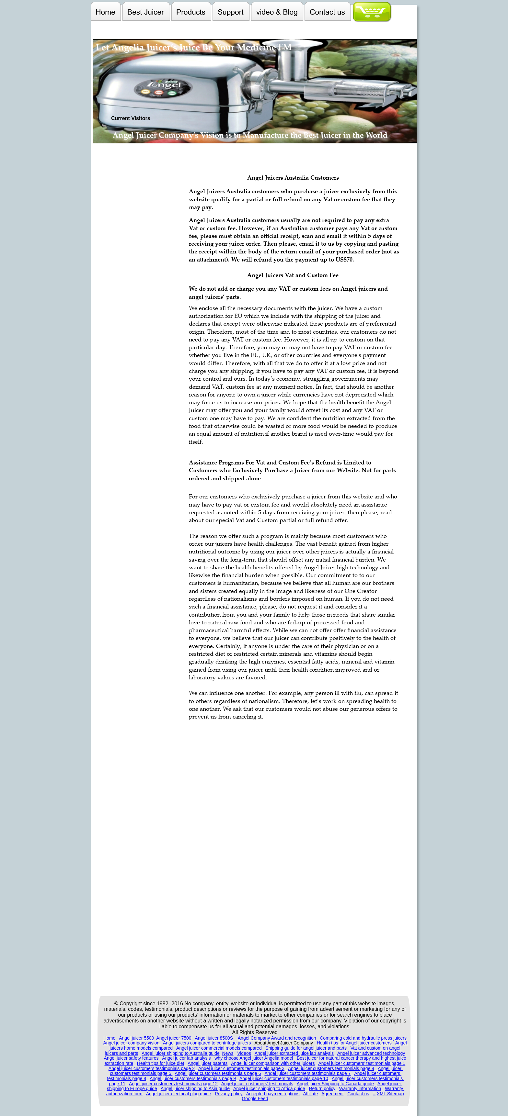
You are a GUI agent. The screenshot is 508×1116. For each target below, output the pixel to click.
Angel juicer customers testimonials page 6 (218, 1073)
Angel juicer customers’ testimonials (257, 1083)
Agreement (332, 1093)
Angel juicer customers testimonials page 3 (241, 1068)
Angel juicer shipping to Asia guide (195, 1088)
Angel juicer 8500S (214, 1038)
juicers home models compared (141, 1048)
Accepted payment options (273, 1093)
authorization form (124, 1093)
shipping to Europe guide (132, 1088)
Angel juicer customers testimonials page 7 (307, 1073)
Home (109, 1038)
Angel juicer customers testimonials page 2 (152, 1068)
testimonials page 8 (126, 1078)
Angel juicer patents (207, 1063)
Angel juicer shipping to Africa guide (269, 1088)
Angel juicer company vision (132, 1042)
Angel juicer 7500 (173, 1038)
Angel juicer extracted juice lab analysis (294, 1053)
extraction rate (118, 1063)
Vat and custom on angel (376, 1048)
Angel (401, 1042)
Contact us (358, 1093)
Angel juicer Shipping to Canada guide (335, 1083)
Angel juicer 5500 (136, 1038)
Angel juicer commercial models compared (219, 1048)
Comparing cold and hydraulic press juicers (363, 1038)
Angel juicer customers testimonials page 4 (331, 1068)
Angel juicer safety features (131, 1058)
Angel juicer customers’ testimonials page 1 (361, 1063)
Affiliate (310, 1093)
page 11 (117, 1083)
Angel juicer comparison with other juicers (273, 1063)
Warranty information (360, 1088)
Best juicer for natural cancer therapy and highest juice (352, 1058)
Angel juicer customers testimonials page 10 (283, 1078)
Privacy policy (229, 1093)
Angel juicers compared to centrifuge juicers (207, 1042)
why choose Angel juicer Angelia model (253, 1058)
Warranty (394, 1088)
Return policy (322, 1088)
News (227, 1053)
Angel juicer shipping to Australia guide (181, 1053)
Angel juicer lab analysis (186, 1058)
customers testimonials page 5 (141, 1073)
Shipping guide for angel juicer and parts (306, 1048)
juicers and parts (121, 1053)
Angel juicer (390, 1068)
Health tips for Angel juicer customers (354, 1042)
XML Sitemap (390, 1093)
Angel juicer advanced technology (371, 1053)
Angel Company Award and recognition (277, 1038)
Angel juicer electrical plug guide (178, 1093)
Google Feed (255, 1098)
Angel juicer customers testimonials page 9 (193, 1078)
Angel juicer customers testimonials (368, 1078)
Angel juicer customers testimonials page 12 (173, 1083)
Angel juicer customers (377, 1073)
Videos (244, 1053)
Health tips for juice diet (160, 1063)
